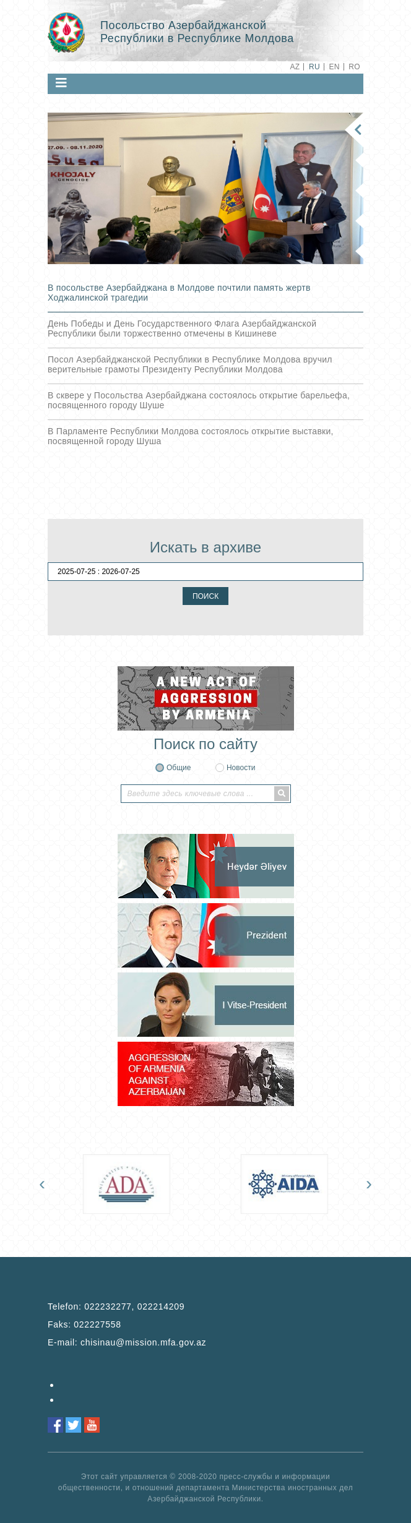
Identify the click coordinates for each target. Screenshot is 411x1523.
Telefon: (116, 1306)
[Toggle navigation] (61, 83)
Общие (179, 767)
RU (314, 67)
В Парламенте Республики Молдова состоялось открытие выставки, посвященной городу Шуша (191, 436)
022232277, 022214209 (134, 1306)
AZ (295, 67)
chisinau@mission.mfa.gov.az (143, 1342)
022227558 (97, 1324)
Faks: (84, 1324)
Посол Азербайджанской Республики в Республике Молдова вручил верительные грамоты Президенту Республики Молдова (190, 364)
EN (334, 67)
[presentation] (42, 1183)
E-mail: (127, 1342)
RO (354, 67)
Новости (241, 767)
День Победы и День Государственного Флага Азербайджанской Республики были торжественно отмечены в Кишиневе (182, 328)
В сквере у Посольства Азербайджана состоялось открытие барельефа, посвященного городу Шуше (199, 400)
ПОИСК (205, 596)
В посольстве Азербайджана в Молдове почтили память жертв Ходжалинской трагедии (179, 292)
